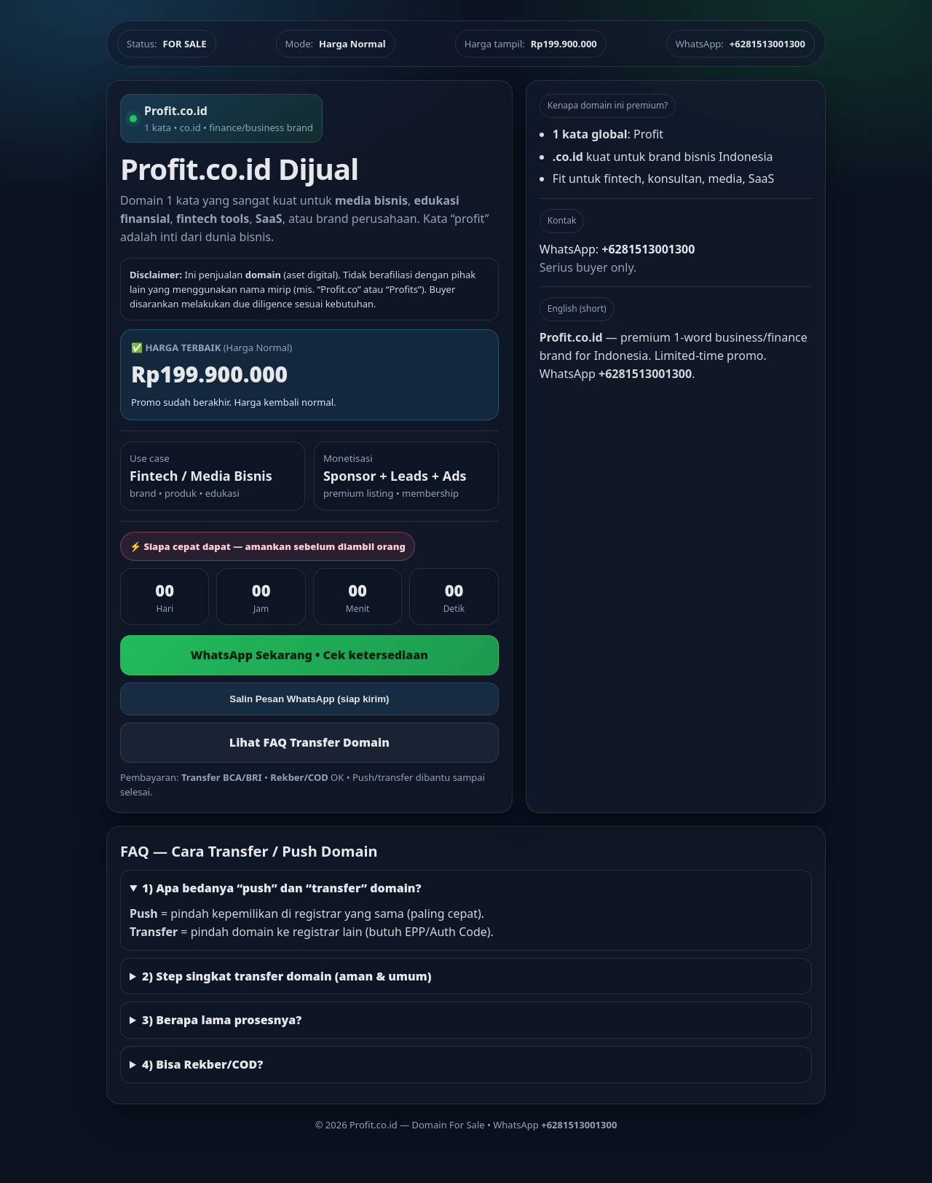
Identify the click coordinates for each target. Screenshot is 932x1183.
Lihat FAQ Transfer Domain (309, 742)
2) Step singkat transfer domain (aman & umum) (287, 976)
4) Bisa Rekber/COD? (202, 1064)
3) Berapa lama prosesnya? (221, 1020)
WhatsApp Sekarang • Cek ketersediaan (309, 655)
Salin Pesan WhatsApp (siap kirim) (309, 698)
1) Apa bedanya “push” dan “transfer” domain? (282, 888)
